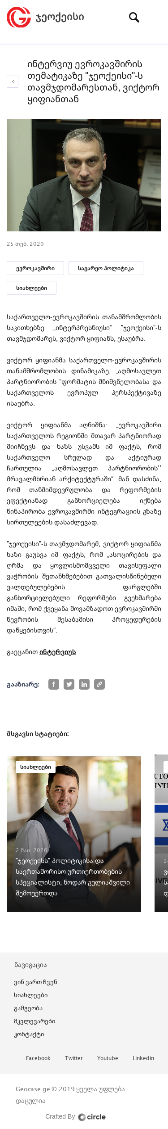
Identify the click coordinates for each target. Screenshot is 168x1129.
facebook (38, 1058)
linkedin (143, 1058)
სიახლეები (31, 288)
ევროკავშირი (35, 268)
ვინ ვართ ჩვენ (35, 982)
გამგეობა (28, 1008)
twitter (74, 1058)
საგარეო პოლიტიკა (106, 268)
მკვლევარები (34, 1021)
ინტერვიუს (57, 651)
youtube (107, 1058)
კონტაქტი (29, 1034)
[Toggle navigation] (154, 17)
